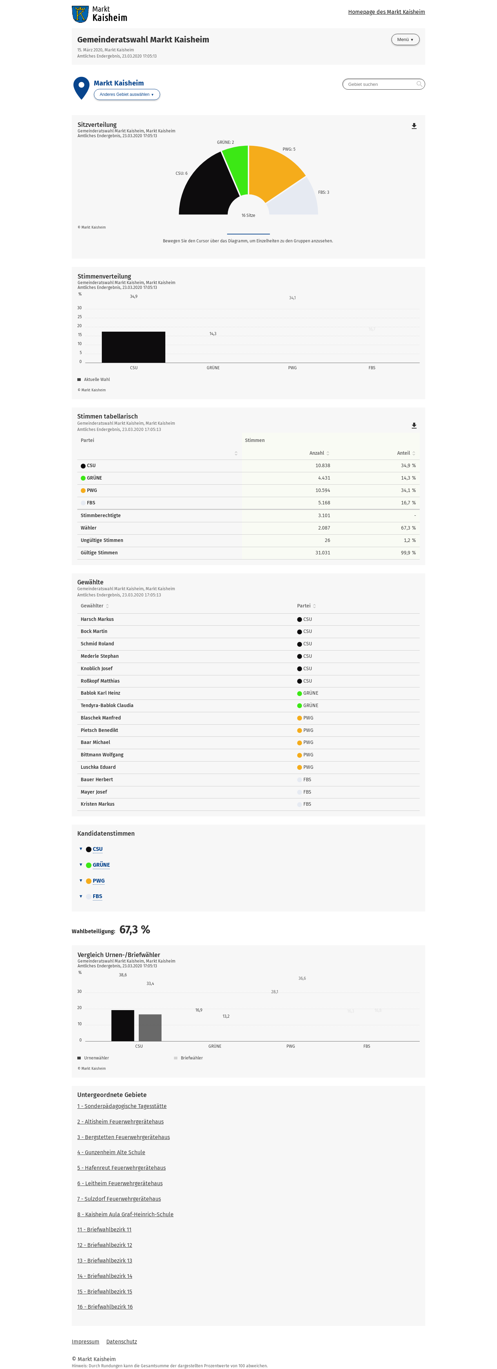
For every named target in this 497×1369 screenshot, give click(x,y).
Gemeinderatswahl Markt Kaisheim (143, 39)
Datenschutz (121, 1341)
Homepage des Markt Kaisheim (386, 12)
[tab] (248, 849)
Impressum (85, 1341)
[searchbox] (383, 84)
